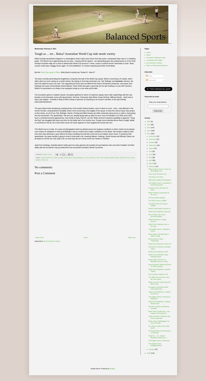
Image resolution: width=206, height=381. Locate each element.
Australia (43, 157)
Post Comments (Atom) (52, 241)
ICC (84, 157)
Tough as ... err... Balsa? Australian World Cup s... (158, 336)
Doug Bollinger (77, 157)
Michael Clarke (114, 157)
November (153, 139)
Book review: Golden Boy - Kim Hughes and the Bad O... (159, 312)
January (152, 349)
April (150, 160)
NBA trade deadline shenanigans (159, 180)
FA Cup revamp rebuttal (156, 198)
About (148, 55)
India (97, 157)
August (151, 148)
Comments (151, 80)
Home (86, 237)
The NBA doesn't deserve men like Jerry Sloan (158, 278)
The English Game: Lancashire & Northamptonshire (159, 184)
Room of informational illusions (157, 65)
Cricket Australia (58, 157)
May (150, 157)
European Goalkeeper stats (155, 57)
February (152, 166)
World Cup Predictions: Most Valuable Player (158, 255)
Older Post (132, 237)
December (153, 136)
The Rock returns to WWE (157, 200)
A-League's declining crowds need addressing (158, 288)
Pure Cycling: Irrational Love (158, 274)
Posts (149, 76)
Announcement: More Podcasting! (155, 240)
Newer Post (39, 237)
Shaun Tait (44, 160)
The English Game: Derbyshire (159, 340)
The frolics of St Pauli (155, 177)
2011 (149, 133)
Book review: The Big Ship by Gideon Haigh (158, 235)
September (153, 145)
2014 (149, 124)
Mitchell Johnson (125, 157)
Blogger (112, 368)
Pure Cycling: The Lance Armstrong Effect (156, 215)
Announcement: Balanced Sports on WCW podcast (159, 265)
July (150, 151)
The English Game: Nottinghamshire (155, 344)
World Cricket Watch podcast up (159, 208)
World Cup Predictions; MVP (158, 252)
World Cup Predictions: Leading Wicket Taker (159, 302)
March (151, 163)
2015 (149, 121)
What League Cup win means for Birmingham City (159, 170)
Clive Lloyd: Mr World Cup (157, 174)
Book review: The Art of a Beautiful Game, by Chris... (158, 260)
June (151, 154)
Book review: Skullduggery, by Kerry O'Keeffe (158, 322)
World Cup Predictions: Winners (159, 211)
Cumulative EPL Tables (154, 60)
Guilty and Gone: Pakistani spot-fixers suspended (159, 317)
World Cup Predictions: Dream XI (159, 244)
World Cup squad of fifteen (50, 72)
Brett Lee (49, 157)
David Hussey (68, 157)
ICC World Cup (91, 157)
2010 (149, 353)
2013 (149, 127)
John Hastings (104, 157)
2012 (149, 131)
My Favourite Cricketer (154, 63)
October (152, 142)
